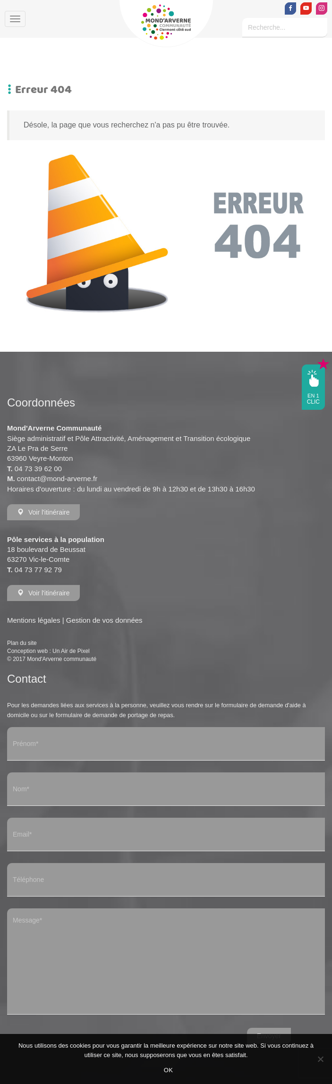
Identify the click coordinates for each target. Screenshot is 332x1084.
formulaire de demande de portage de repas (114, 715)
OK (168, 1070)
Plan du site (22, 643)
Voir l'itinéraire (43, 512)
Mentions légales (33, 620)
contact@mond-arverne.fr (57, 478)
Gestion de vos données (104, 620)
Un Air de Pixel (71, 651)
